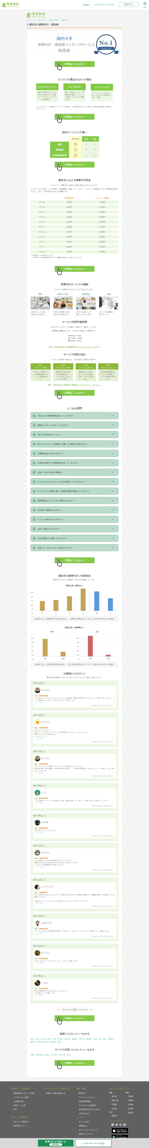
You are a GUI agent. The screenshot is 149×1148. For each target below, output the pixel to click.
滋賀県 (130, 1112)
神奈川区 (97, 1039)
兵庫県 (130, 1100)
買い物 (62, 1054)
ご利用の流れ (19, 1101)
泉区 (59, 1041)
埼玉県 (114, 1108)
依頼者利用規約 (85, 1101)
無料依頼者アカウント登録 (24, 1093)
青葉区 (111, 1039)
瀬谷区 (53, 1041)
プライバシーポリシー (87, 1097)
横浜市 (64, 20)
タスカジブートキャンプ (88, 1130)
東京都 (114, 1096)
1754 (85, 1009)
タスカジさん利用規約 (87, 1105)
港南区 (89, 1039)
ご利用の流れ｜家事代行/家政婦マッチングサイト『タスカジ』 (76, 385)
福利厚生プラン (20, 1126)
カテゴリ (42, 20)
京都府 (130, 1104)
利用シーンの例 (20, 1105)
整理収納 (40, 1054)
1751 (69, 1009)
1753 (80, 1009)
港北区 (82, 1039)
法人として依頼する (21, 1121)
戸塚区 (60, 1039)
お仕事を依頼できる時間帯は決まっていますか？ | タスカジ (76, 347)
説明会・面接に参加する (55, 1093)
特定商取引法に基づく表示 (89, 1109)
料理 (47, 1054)
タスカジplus (84, 1121)
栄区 (40, 1041)
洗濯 (69, 1054)
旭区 (105, 1039)
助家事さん (83, 1126)
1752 (74, 1009)
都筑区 (75, 1039)
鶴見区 (68, 1039)
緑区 (33, 1039)
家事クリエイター (86, 1134)
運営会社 (82, 1093)
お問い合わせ (84, 1113)
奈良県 (130, 1108)
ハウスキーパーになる (104, 4)
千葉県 (114, 1104)
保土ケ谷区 (41, 1039)
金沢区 (46, 1041)
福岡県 (114, 1116)
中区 (54, 1039)
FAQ (15, 1109)
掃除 (33, 1054)
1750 (64, 1009)
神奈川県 (54, 20)
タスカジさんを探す (21, 1097)
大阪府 (130, 1096)
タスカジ (31, 20)
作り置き (54, 1054)
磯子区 (34, 1041)
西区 (49, 1039)
